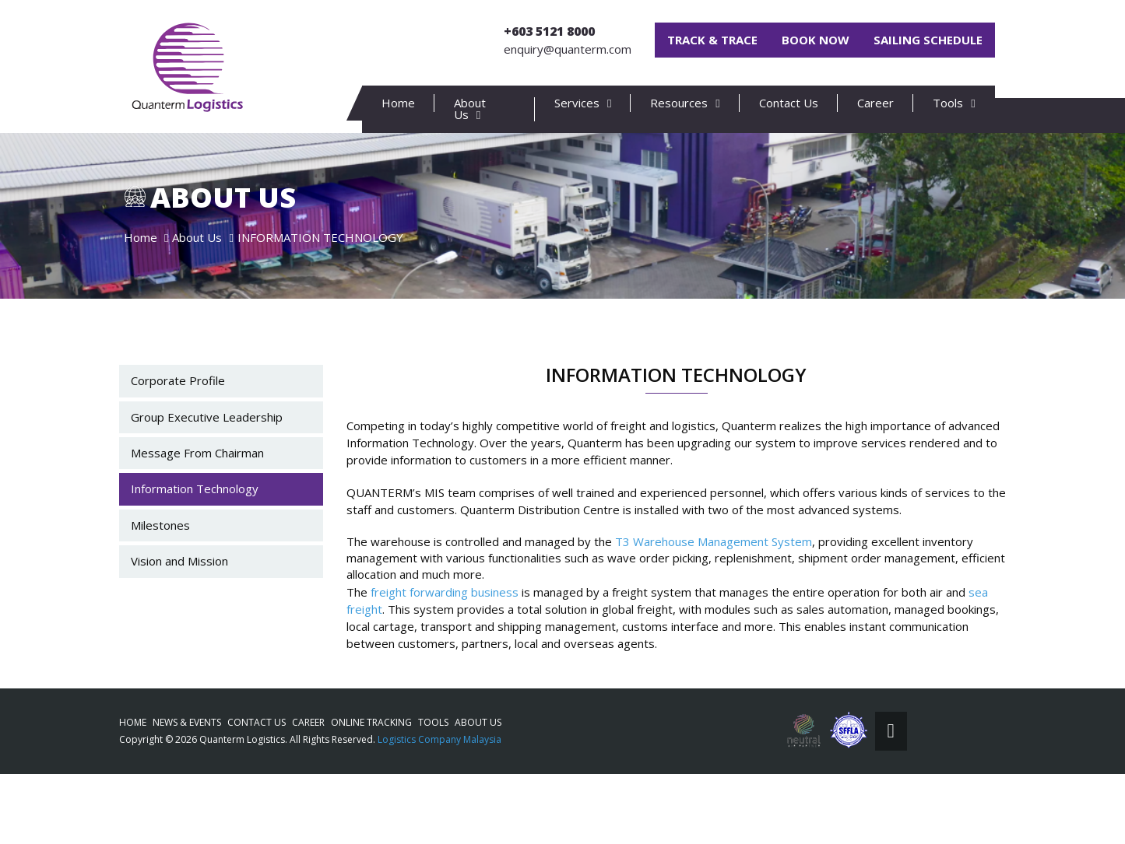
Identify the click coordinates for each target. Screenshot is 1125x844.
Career (875, 102)
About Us (478, 722)
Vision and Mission (179, 604)
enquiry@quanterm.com (567, 49)
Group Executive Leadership (207, 460)
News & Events (187, 722)
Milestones (160, 568)
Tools (433, 722)
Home (398, 102)
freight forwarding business (445, 635)
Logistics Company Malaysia (439, 739)
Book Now (815, 39)
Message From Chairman (197, 496)
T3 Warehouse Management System (713, 585)
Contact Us (788, 102)
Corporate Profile (178, 424)
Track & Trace (712, 39)
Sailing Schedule (928, 39)
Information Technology (194, 533)
